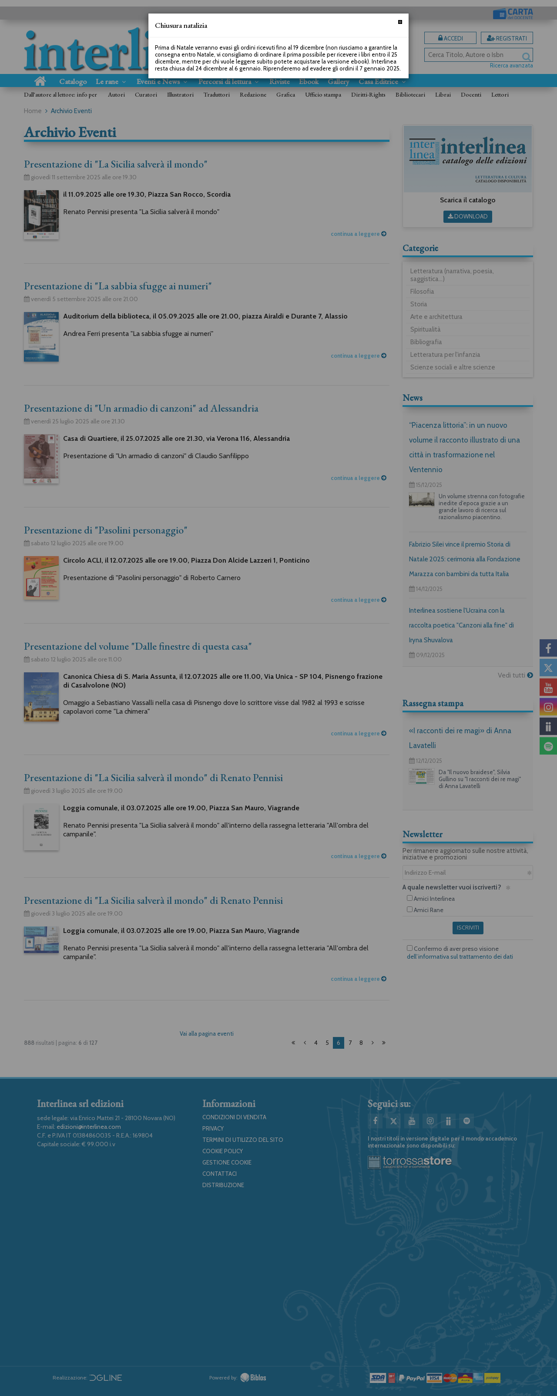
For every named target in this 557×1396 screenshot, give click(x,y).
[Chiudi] (400, 22)
